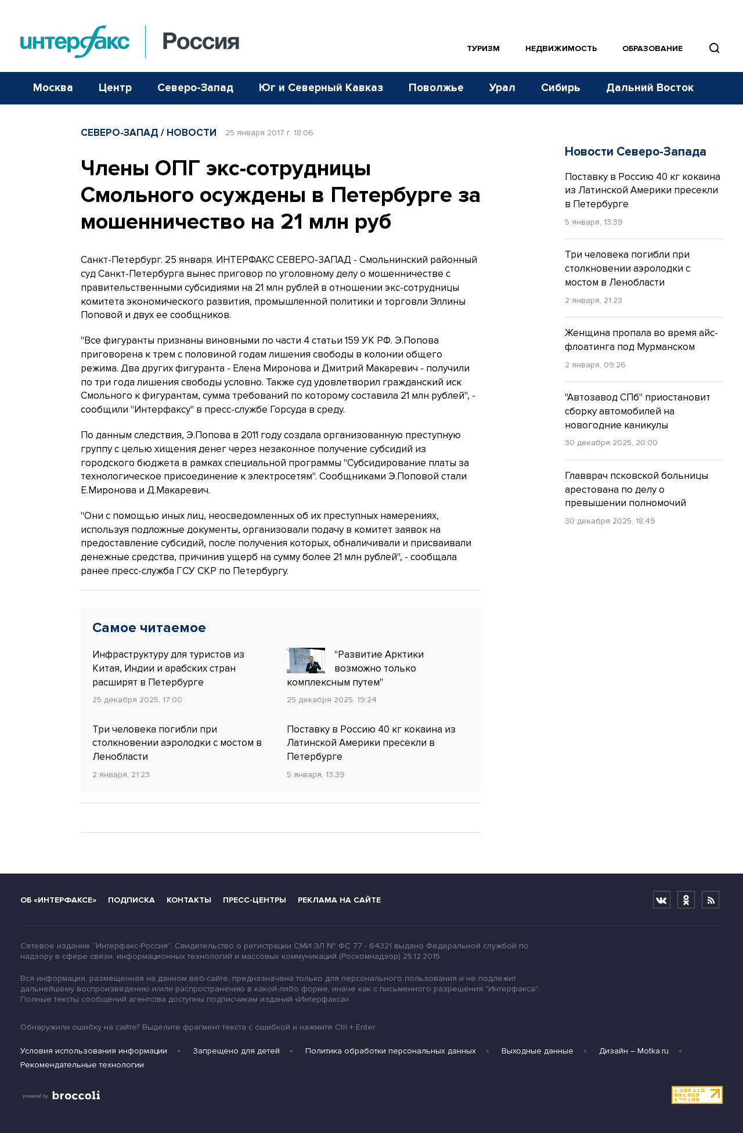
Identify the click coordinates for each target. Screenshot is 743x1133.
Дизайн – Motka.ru (634, 1051)
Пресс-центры (254, 900)
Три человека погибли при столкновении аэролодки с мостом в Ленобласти (177, 743)
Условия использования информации (93, 1051)
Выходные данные (538, 1051)
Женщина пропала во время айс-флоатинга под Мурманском (641, 340)
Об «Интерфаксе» (58, 900)
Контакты (189, 900)
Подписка (131, 900)
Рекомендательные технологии (82, 1065)
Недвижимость (561, 48)
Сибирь (560, 88)
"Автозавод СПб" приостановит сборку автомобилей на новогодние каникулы (637, 411)
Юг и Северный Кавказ (321, 88)
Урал (502, 88)
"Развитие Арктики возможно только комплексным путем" (355, 668)
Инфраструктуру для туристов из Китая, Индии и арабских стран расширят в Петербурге (168, 668)
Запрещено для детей (236, 1051)
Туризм (483, 48)
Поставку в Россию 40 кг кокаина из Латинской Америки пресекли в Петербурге (371, 743)
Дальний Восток (650, 88)
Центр (115, 88)
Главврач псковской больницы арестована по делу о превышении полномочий (636, 490)
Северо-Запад (195, 88)
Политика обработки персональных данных (390, 1051)
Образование (652, 48)
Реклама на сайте (339, 900)
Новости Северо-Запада (635, 152)
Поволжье (436, 88)
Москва (53, 88)
